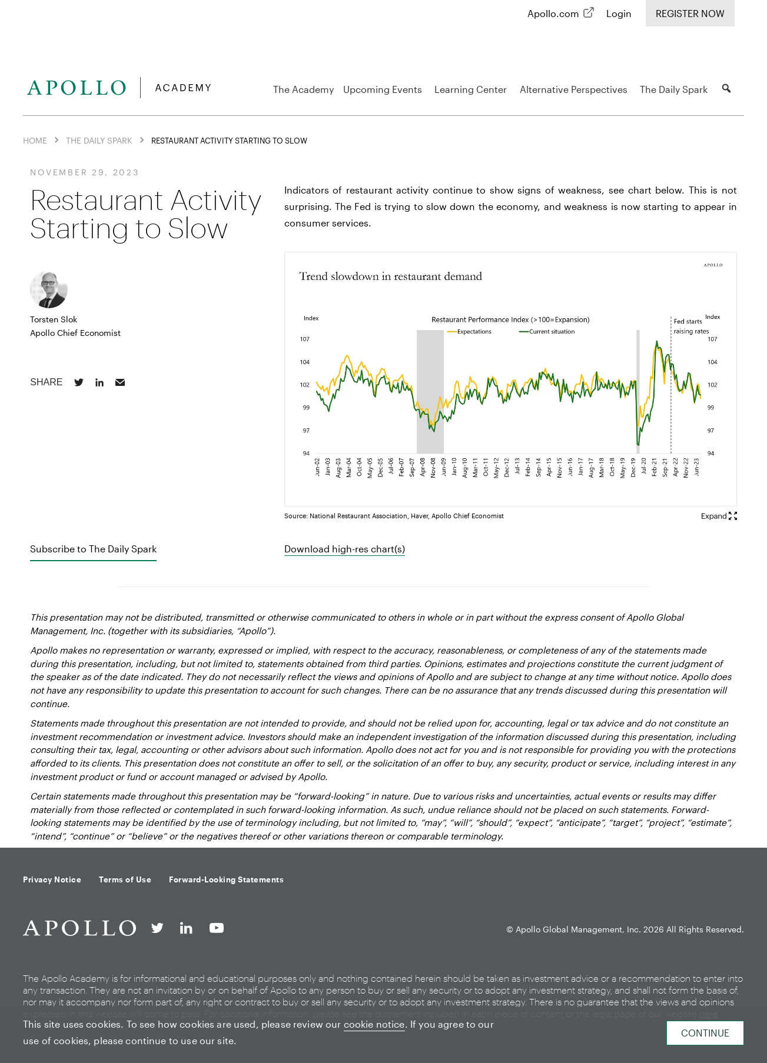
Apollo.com (553, 13)
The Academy (303, 89)
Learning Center (472, 89)
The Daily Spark (675, 89)
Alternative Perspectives (575, 89)
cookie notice (374, 1023)
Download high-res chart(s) (344, 548)
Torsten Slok (53, 319)
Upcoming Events (384, 89)
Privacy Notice (52, 879)
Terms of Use (125, 879)
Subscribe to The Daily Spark (93, 548)
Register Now (690, 13)
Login (619, 13)
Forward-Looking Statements (226, 879)
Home (35, 140)
